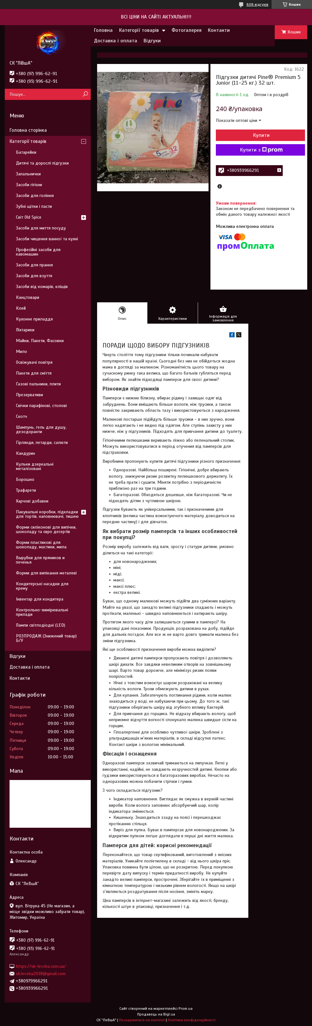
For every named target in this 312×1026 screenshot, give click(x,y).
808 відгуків (257, 4)
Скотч (21, 416)
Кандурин (25, 453)
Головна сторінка (28, 130)
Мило (21, 351)
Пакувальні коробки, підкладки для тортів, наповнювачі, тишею (47, 514)
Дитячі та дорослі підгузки (42, 163)
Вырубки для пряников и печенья (40, 560)
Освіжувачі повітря (34, 362)
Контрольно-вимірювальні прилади (42, 612)
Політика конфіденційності (192, 1020)
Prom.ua (186, 1008)
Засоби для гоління (35, 195)
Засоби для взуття (34, 275)
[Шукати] (85, 94)
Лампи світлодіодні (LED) (40, 625)
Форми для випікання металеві (46, 573)
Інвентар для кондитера (39, 599)
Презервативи (29, 394)
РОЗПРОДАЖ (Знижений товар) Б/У (46, 638)
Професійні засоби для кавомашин (38, 252)
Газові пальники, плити (38, 384)
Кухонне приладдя (34, 319)
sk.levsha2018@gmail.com (41, 973)
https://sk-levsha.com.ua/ (41, 966)
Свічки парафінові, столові (41, 405)
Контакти (219, 30)
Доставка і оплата (115, 41)
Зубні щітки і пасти (34, 206)
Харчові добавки (32, 501)
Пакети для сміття (34, 373)
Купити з (261, 150)
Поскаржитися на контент (142, 1020)
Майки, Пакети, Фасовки (40, 340)
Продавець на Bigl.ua (156, 1014)
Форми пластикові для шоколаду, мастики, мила (41, 545)
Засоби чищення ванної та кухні (47, 239)
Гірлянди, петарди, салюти (42, 442)
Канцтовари (27, 297)
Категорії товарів (139, 30)
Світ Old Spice (28, 217)
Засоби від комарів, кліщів (42, 286)
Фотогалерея (187, 30)
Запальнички (28, 174)
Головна (103, 30)
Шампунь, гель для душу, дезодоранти (41, 429)
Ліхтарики (25, 330)
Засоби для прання (34, 265)
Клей (21, 308)
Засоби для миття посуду (41, 228)
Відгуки (152, 41)
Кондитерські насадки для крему (42, 586)
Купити (261, 135)
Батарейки (26, 152)
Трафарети (26, 490)
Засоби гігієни (29, 184)
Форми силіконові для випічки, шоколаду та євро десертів (46, 529)
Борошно (25, 479)
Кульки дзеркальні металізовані (34, 466)
